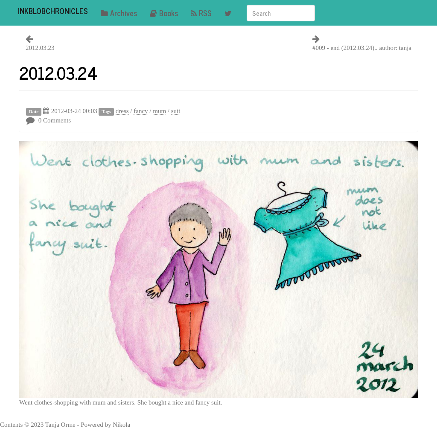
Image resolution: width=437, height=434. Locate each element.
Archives (119, 12)
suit (176, 111)
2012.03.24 (58, 72)
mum (159, 111)
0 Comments (54, 120)
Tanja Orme (60, 424)
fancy (141, 111)
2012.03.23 (40, 47)
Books (164, 12)
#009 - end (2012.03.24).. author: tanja (361, 47)
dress (122, 111)
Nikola (121, 424)
